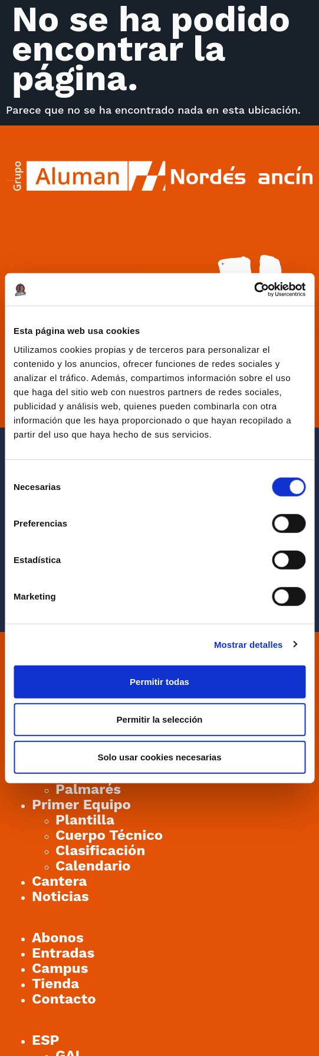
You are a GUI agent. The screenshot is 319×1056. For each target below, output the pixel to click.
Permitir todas (159, 681)
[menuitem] (46, 1040)
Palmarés (88, 789)
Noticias (60, 896)
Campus (60, 968)
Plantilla (84, 820)
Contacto (64, 999)
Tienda (55, 983)
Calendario (93, 866)
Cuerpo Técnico (109, 835)
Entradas (63, 953)
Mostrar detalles (248, 645)
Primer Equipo (81, 804)
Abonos (58, 937)
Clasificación (100, 850)
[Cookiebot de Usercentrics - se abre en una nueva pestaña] (253, 289)
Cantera (59, 881)
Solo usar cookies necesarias (159, 757)
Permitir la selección (160, 719)
